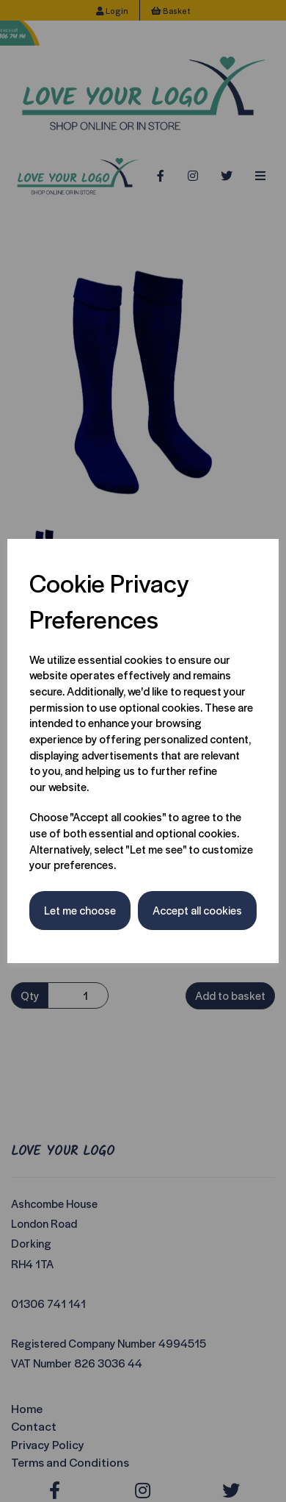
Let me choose (80, 910)
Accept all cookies (197, 910)
